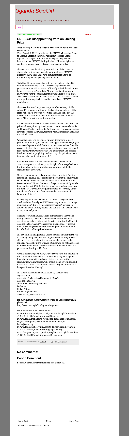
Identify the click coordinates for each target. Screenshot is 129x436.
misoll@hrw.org (51, 316)
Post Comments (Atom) (39, 425)
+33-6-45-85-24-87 (45, 321)
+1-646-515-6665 (25, 316)
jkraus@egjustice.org (54, 335)
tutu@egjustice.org (53, 330)
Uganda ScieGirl (34, 11)
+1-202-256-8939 (25, 335)
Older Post (73, 421)
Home (19, 27)
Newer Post (23, 421)
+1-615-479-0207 (25, 330)
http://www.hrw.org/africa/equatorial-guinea (38, 305)
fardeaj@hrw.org (25, 324)
